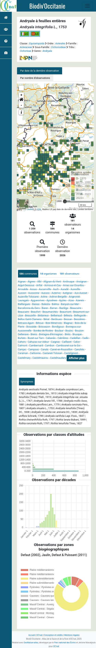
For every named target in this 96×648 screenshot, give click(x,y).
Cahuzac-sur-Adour (38, 341)
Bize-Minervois (53, 322)
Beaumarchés (50, 311)
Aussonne (33, 292)
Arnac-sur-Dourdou (73, 285)
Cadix (85, 338)
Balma (55, 304)
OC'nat (39, 635)
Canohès (79, 349)
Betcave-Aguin (26, 322)
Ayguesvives (37, 300)
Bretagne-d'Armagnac (51, 334)
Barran (53, 308)
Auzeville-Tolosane (28, 296)
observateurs (69, 273)
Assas (33, 289)
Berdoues (56, 319)
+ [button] (21, 95)
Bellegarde (80, 315)
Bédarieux (43, 315)
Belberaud (56, 315)
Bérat (46, 319)
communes (28, 273)
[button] (21, 100)
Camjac (22, 349)
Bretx (68, 334)
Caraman (23, 353)
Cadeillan (75, 338)
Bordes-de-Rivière (43, 330)
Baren (45, 308)
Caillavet (67, 341)
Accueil (31, 635)
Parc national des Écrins (65, 642)
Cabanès (51, 338)
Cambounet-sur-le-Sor (68, 345)
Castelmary (24, 357)
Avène (44, 296)
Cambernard (36, 345)
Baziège (63, 308)
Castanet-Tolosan (52, 353)
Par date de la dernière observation (39, 70)
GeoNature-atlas (31, 642)
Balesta (46, 304)
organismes (48, 273)
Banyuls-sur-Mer (70, 304)
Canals (44, 349)
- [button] (21, 105)
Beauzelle (30, 315)
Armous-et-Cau (52, 285)
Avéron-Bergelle (58, 296)
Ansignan (81, 281)
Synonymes (26, 381)
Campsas (33, 349)
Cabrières (62, 338)
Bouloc (69, 330)
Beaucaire (75, 308)
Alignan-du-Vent (52, 281)
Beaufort (35, 311)
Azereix (80, 300)
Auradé (64, 289)
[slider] (65, 201)
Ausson (22, 292)
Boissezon (44, 326)
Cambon (49, 345)
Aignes (31, 281)
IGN (39, 209)
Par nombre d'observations (35, 77)
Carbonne (35, 353)
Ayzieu (62, 300)
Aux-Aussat (80, 292)
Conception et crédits (53, 635)
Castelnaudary (58, 357)
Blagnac (68, 322)
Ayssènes (51, 300)
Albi (39, 281)
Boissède (31, 326)
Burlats (22, 338)
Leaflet (30, 209)
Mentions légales (72, 635)
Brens (34, 334)
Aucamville (45, 289)
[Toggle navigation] (87, 6)
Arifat (39, 285)
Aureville (75, 289)
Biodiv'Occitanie (47, 6)
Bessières (79, 319)
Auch (56, 289)
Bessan (68, 319)
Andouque (68, 281)
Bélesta (68, 315)
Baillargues (24, 304)
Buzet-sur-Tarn (36, 338)
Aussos (45, 292)
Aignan (22, 281)
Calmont (22, 345)
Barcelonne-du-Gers (29, 308)
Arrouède (23, 289)
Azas (71, 300)
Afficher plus (76, 358)
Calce (76, 341)
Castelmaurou (40, 357)
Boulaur (59, 330)
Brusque (77, 334)
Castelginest (71, 353)
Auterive (56, 292)
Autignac (67, 292)
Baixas (36, 304)
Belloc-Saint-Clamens (30, 319)
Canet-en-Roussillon (61, 349)
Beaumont (65, 311)
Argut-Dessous (26, 285)
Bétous (40, 322)
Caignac (55, 341)
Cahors (22, 341)
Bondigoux (58, 326)
